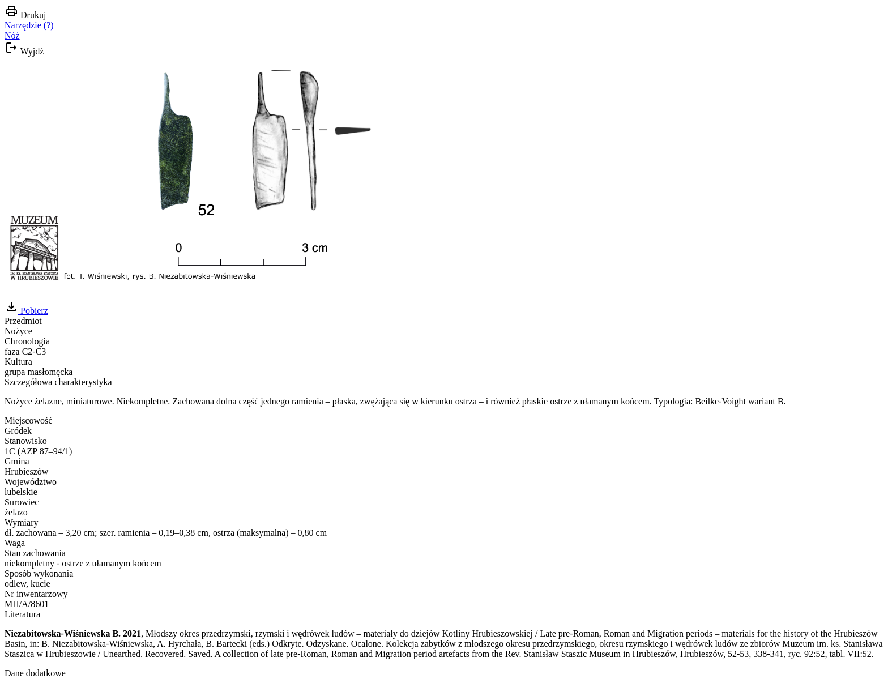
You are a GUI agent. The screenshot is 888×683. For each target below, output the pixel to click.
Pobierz (26, 310)
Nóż (12, 35)
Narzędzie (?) (29, 25)
